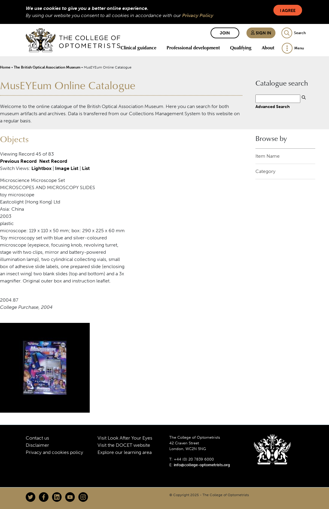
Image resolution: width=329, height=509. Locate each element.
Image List (66, 168)
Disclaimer (37, 445)
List (86, 168)
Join (225, 33)
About (268, 47)
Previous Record (18, 161)
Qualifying (241, 47)
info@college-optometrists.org (202, 465)
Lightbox (41, 168)
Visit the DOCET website (124, 445)
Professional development (193, 47)
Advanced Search (272, 106)
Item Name (267, 156)
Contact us (37, 438)
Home (5, 67)
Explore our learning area (125, 452)
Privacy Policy (197, 15)
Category (265, 171)
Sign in (261, 33)
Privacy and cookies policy (54, 452)
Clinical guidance (138, 47)
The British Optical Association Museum (47, 67)
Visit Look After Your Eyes (125, 438)
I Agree (288, 10)
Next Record (53, 161)
